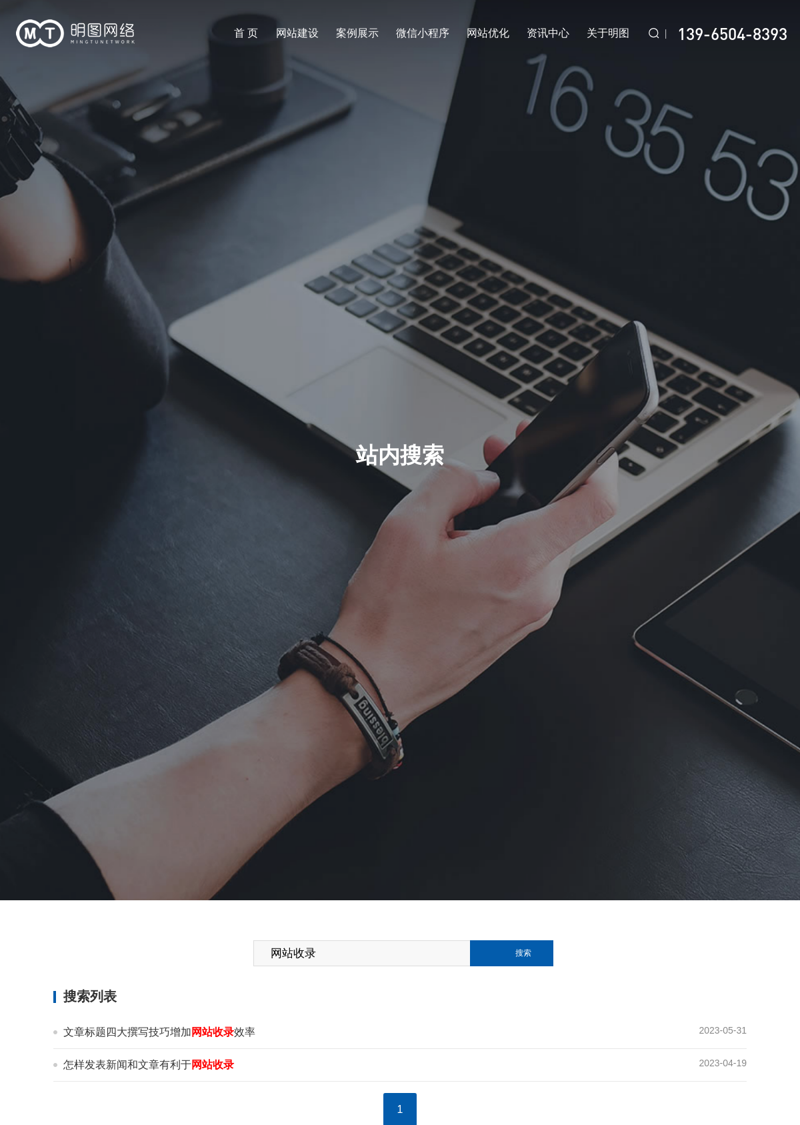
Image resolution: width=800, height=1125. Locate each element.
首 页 (247, 33)
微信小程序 (422, 33)
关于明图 (608, 33)
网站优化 (488, 33)
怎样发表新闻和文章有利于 (148, 1064)
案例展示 (358, 33)
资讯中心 (548, 33)
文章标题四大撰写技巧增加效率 (159, 1032)
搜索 (523, 952)
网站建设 (298, 33)
